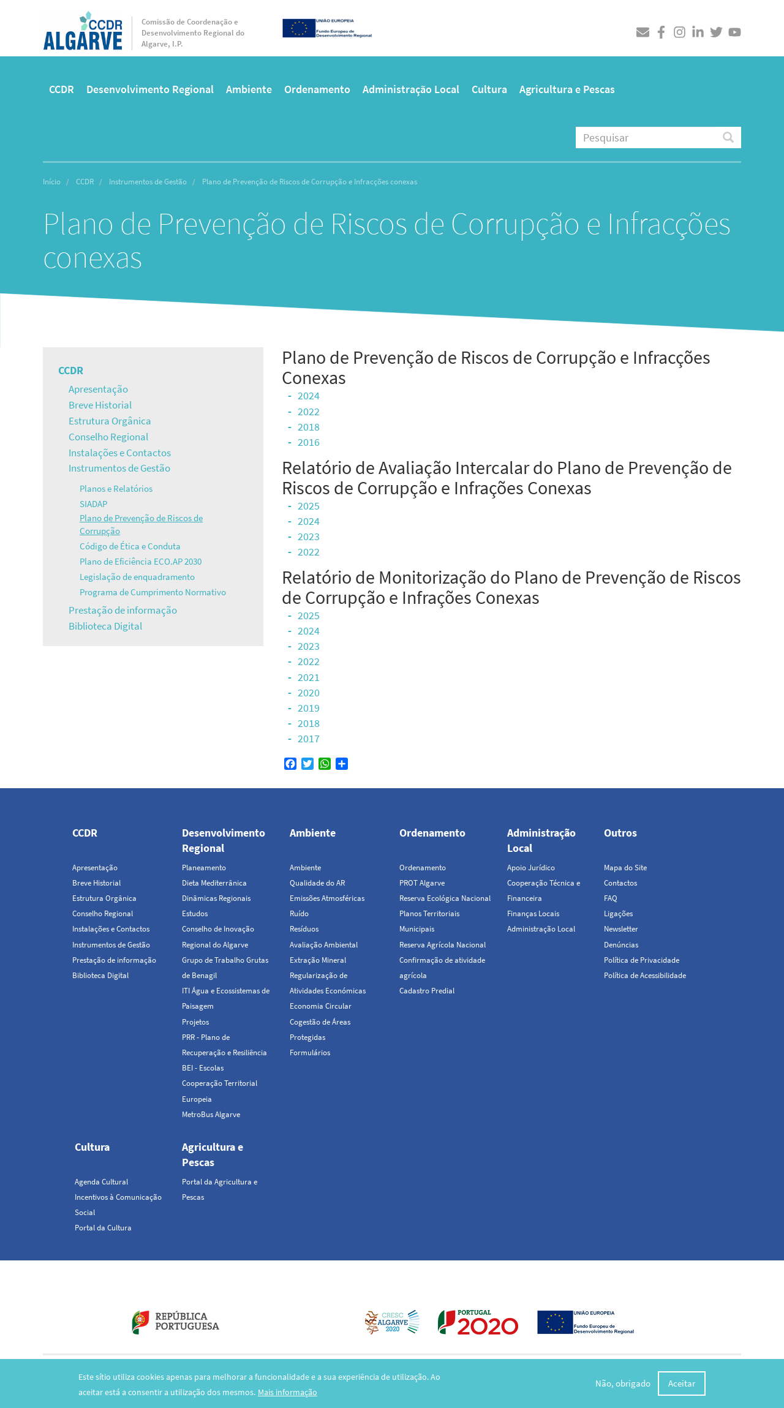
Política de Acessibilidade (645, 975)
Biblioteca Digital (105, 626)
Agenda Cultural (101, 1181)
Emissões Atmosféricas (327, 898)
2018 (309, 427)
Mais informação (287, 1392)
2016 (309, 442)
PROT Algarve (422, 883)
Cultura (489, 89)
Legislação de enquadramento (137, 576)
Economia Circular (321, 1006)
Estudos (195, 913)
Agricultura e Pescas (567, 89)
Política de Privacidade (641, 960)
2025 (309, 506)
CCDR (61, 89)
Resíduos (304, 929)
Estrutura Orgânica (110, 420)
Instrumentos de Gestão (148, 181)
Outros (620, 833)
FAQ (610, 898)
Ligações (618, 913)
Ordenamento (317, 89)
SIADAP (93, 504)
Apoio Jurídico (531, 867)
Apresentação (98, 389)
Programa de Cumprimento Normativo (153, 592)
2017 (309, 738)
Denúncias (621, 944)
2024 (309, 395)
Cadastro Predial (426, 990)
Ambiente (249, 89)
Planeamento (204, 867)
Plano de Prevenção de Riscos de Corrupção (141, 524)
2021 (309, 677)
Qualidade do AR (317, 883)
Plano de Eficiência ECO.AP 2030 (141, 561)
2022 (309, 411)
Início (52, 181)
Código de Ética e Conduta (130, 546)
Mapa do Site (625, 867)
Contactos (620, 883)
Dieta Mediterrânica (214, 883)
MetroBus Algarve (211, 1114)
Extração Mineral (318, 960)
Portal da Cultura (103, 1227)
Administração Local (411, 89)
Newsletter (621, 929)
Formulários (310, 1052)
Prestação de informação (123, 610)
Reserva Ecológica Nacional (445, 898)
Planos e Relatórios (116, 488)
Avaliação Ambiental (324, 944)
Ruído (299, 913)
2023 (309, 536)
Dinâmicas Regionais (216, 898)
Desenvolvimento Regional (150, 89)
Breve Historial (100, 405)
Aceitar (681, 1383)
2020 (309, 692)
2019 (309, 708)
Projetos (195, 1022)
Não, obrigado (622, 1383)
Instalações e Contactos (120, 452)
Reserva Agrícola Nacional (442, 944)
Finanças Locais (533, 913)
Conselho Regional (108, 436)
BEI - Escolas (203, 1068)
